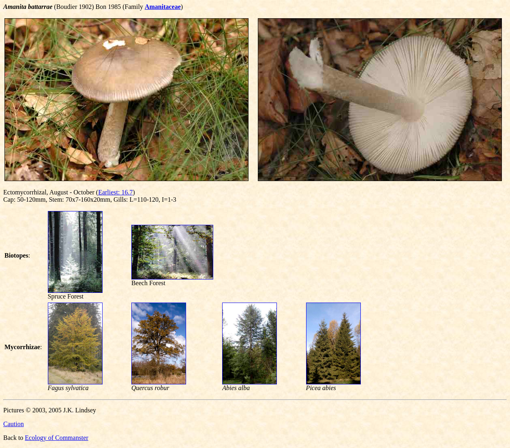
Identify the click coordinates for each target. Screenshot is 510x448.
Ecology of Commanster (56, 437)
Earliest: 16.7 (115, 192)
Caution (13, 423)
